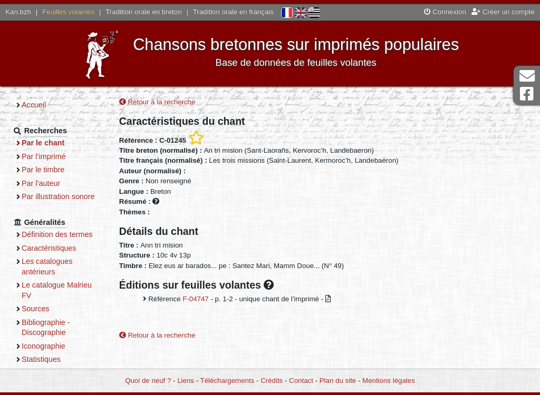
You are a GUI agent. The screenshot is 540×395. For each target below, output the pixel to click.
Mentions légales (388, 380)
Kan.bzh (18, 12)
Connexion (445, 12)
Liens (185, 380)
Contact (301, 380)
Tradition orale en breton (143, 12)
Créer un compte (503, 12)
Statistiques (41, 359)
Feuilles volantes (68, 12)
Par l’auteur (41, 183)
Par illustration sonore (58, 196)
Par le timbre (43, 169)
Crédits (272, 380)
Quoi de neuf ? (148, 380)
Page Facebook (527, 94)
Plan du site (338, 380)
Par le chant (43, 143)
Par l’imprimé (44, 156)
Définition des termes (57, 234)
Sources (36, 308)
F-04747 (195, 299)
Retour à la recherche (157, 102)
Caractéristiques (49, 248)
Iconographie (43, 346)
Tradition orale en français (233, 12)
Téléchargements (227, 380)
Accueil (34, 105)
